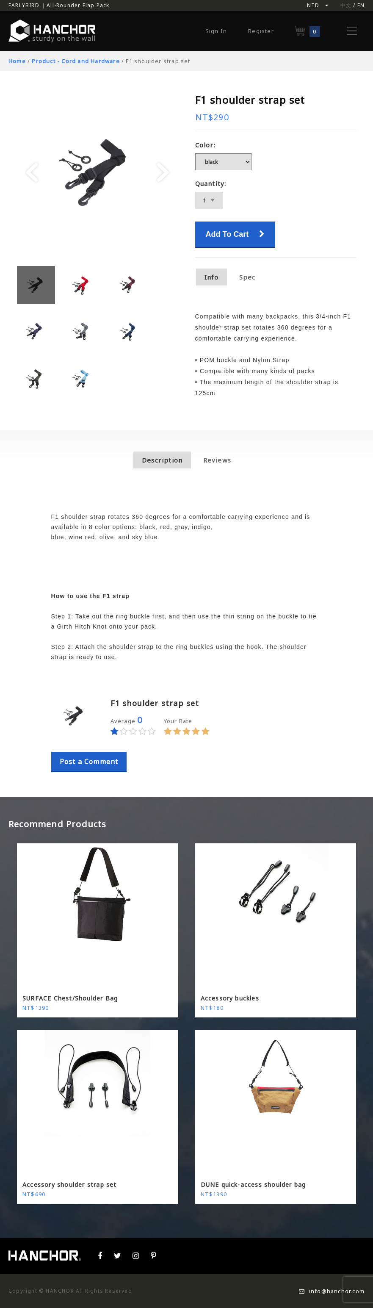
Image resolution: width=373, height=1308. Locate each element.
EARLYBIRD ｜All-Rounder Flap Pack (58, 5)
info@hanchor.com (332, 1291)
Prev (32, 172)
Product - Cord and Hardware (75, 61)
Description (162, 460)
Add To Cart (235, 234)
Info (211, 277)
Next (163, 172)
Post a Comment (89, 761)
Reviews (217, 460)
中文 (345, 5)
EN (361, 5)
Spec (247, 277)
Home (17, 61)
